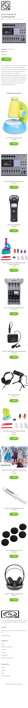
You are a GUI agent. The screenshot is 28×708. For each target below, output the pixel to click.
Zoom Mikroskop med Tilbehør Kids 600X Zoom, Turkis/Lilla (14, 263)
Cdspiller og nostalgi (6, 647)
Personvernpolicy (5, 676)
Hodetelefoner (5, 655)
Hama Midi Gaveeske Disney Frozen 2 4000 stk (14, 470)
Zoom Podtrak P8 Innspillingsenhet (14, 181)
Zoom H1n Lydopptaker (14, 225)
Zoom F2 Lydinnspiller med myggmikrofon (14, 351)
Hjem (2, 19)
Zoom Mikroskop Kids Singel (14, 138)
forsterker (3, 652)
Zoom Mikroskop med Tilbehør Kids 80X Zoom (14, 431)
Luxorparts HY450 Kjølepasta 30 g (14, 508)
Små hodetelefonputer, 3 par (14, 550)
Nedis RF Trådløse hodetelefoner (14, 594)
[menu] (25, 6)
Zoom (12, 49)
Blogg (2, 667)
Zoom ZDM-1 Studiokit (14, 394)
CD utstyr (3, 649)
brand (9, 49)
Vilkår (2, 673)
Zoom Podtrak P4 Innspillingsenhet (14, 308)
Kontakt (3, 670)
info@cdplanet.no (5, 635)
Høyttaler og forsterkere (7, 658)
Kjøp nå (6, 59)
